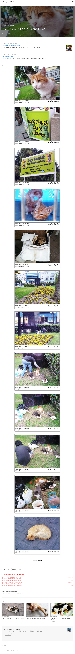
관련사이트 (4, 646)
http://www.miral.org (8, 43)
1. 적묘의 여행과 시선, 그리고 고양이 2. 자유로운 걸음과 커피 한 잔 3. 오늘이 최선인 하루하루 (25, 631)
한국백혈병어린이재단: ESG (11, 57)
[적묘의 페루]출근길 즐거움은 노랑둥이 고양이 (11, 580)
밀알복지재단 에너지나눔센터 (11, 45)
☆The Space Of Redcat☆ (9, 2)
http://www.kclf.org (8, 54)
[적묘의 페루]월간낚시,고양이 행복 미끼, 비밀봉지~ (12, 583)
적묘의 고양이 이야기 (12, 574)
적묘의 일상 (5, 574)
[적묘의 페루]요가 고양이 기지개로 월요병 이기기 (11, 578)
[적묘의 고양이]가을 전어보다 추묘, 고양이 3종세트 (12, 582)
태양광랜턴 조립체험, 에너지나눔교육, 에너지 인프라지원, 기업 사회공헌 (21, 47)
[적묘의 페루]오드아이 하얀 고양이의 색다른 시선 (11, 585)
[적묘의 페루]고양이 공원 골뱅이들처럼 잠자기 (11, 577)
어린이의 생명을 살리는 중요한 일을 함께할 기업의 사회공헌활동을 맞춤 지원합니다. (24, 59)
